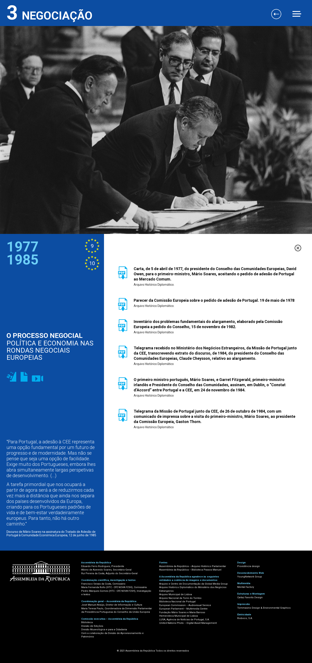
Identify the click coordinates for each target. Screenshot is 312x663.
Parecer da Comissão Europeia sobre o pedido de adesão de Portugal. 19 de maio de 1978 (214, 300)
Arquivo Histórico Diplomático (154, 332)
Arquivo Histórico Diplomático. (154, 284)
